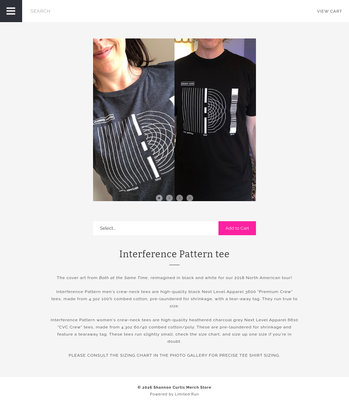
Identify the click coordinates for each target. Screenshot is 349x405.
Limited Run (187, 394)
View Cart (329, 11)
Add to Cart (237, 228)
